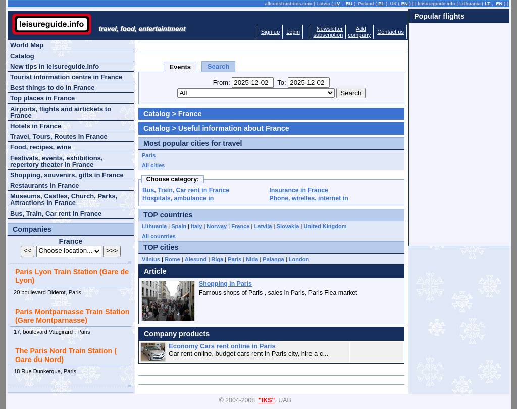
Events (180, 67)
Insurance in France (298, 190)
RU (349, 3)
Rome (172, 259)
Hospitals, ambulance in (178, 198)
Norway (216, 226)
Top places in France (42, 98)
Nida (252, 259)
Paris (149, 155)
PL (381, 3)
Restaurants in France (44, 185)
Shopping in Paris (225, 283)
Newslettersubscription (328, 32)
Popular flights (439, 16)
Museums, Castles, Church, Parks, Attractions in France (63, 199)
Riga (217, 259)
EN (404, 3)
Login (293, 32)
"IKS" (266, 400)
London (299, 259)
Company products (177, 334)
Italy (196, 226)
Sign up (270, 32)
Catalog (156, 114)
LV (337, 3)
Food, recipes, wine (40, 147)
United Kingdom (324, 226)
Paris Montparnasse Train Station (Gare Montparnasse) (72, 316)
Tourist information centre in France (66, 77)
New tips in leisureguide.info (54, 66)
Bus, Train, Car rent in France (185, 190)
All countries (159, 236)
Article (155, 271)
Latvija (263, 226)
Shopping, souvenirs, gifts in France (67, 175)
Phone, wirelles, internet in (308, 198)
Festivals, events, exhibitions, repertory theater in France (56, 161)
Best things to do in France (52, 87)
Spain (178, 226)
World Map (26, 45)
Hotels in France (35, 126)
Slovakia (288, 226)
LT (487, 3)
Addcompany (359, 32)
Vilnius (151, 259)
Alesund (196, 259)
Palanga (273, 259)
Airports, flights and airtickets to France (60, 112)
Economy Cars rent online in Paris (222, 346)
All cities (153, 165)
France (240, 226)
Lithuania (154, 226)
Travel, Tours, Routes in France (59, 136)
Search (218, 66)
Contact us (390, 32)
